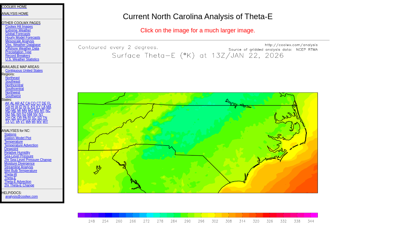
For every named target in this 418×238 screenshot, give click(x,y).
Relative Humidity (17, 152)
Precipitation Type (18, 52)
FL (49, 103)
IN (24, 107)
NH (18, 114)
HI (12, 107)
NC (47, 110)
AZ (22, 103)
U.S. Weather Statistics (22, 59)
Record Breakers (17, 56)
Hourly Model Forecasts (22, 37)
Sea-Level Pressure (18, 156)
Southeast (12, 81)
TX (7, 121)
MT (42, 110)
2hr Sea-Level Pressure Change (27, 160)
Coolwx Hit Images (19, 26)
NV (35, 114)
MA (48, 107)
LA (43, 107)
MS (36, 110)
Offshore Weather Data (22, 48)
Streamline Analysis (18, 167)
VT (22, 121)
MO (30, 110)
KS (33, 107)
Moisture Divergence (19, 163)
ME (13, 110)
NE (13, 114)
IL (28, 107)
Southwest (13, 96)
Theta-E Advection (17, 181)
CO (33, 103)
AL (12, 103)
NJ (24, 114)
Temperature (13, 141)
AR (17, 103)
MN (24, 110)
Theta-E (10, 178)
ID (20, 107)
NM (29, 114)
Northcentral (14, 85)
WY (45, 121)
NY (41, 114)
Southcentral (14, 89)
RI (29, 118)
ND (7, 114)
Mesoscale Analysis (19, 41)
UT (13, 121)
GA (7, 107)
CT (39, 103)
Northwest (12, 92)
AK (7, 103)
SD (39, 118)
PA (25, 118)
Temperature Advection (21, 145)
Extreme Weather (18, 30)
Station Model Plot (17, 138)
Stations (10, 134)
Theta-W (10, 174)
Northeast (12, 78)
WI (34, 121)
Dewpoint (11, 149)
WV (39, 121)
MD (8, 110)
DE (44, 103)
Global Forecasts (17, 34)
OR (19, 118)
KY (38, 107)
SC (34, 118)
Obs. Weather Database (23, 45)
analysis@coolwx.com (21, 196)
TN (45, 118)
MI (19, 110)
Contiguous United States (24, 70)
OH (7, 118)
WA (28, 121)
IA (16, 107)
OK (13, 118)
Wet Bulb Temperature (20, 171)
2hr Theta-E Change (19, 185)
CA (27, 103)
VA (17, 121)
